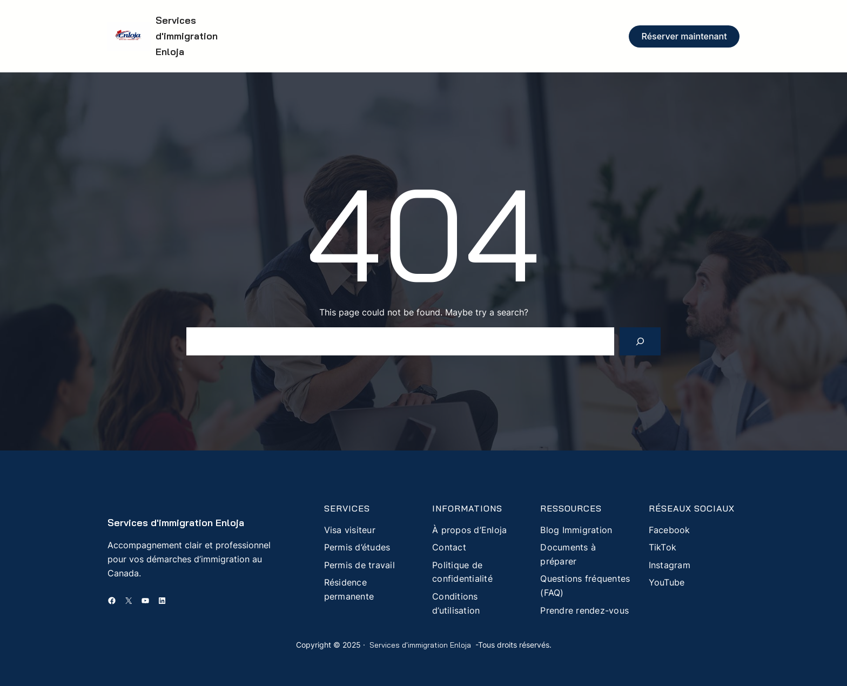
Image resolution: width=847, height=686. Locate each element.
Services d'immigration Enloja (187, 36)
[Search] (640, 341)
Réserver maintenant (684, 36)
